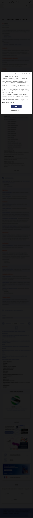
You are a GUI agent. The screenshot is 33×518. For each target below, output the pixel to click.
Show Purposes (15, 110)
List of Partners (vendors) (8, 102)
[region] (16, 93)
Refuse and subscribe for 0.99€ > (23, 73)
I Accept (16, 106)
